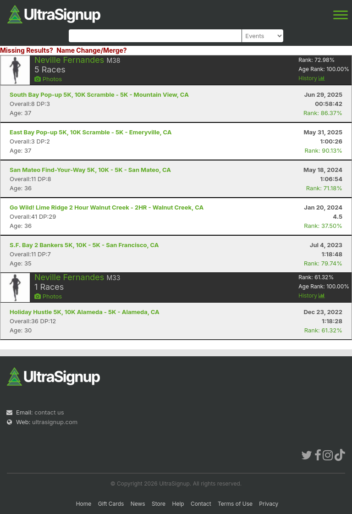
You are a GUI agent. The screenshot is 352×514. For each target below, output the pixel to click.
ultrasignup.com (54, 422)
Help (178, 503)
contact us (49, 412)
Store (158, 503)
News (138, 503)
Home (84, 503)
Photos (48, 79)
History (311, 78)
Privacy (268, 503)
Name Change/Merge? (91, 50)
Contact (201, 503)
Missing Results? (26, 50)
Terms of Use (235, 503)
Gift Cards (111, 503)
